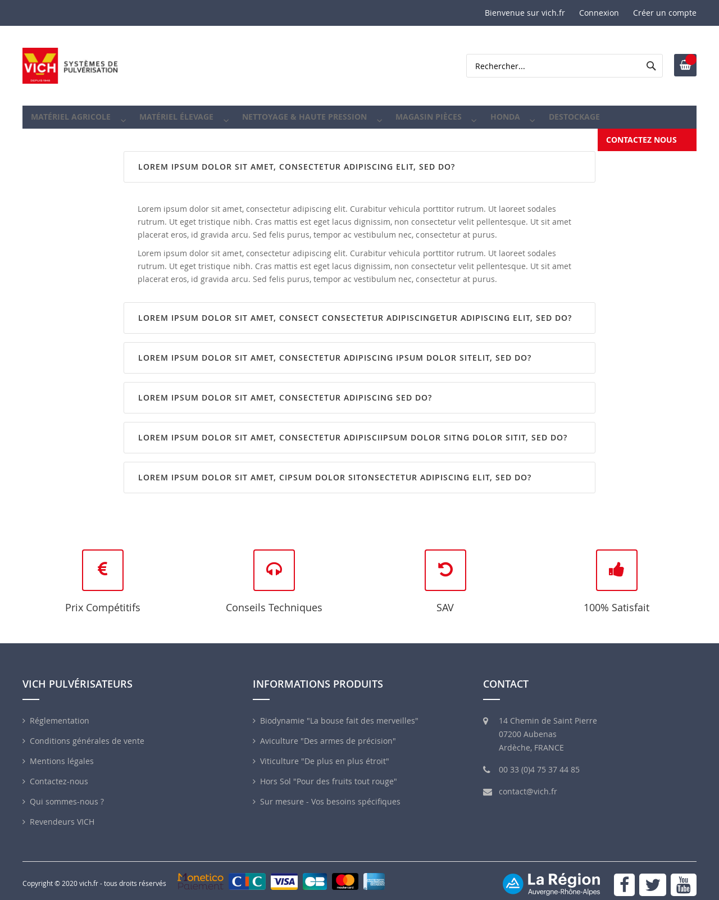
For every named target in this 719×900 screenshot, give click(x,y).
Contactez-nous (59, 772)
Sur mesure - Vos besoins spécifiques (330, 793)
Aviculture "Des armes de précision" (328, 732)
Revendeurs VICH (62, 813)
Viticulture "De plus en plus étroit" (324, 752)
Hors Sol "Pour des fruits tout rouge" (328, 772)
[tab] (359, 158)
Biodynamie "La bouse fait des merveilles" (339, 712)
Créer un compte (665, 12)
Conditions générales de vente (87, 732)
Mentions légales (62, 752)
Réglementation (59, 712)
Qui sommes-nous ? (67, 793)
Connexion (599, 12)
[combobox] (564, 66)
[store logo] (70, 65)
